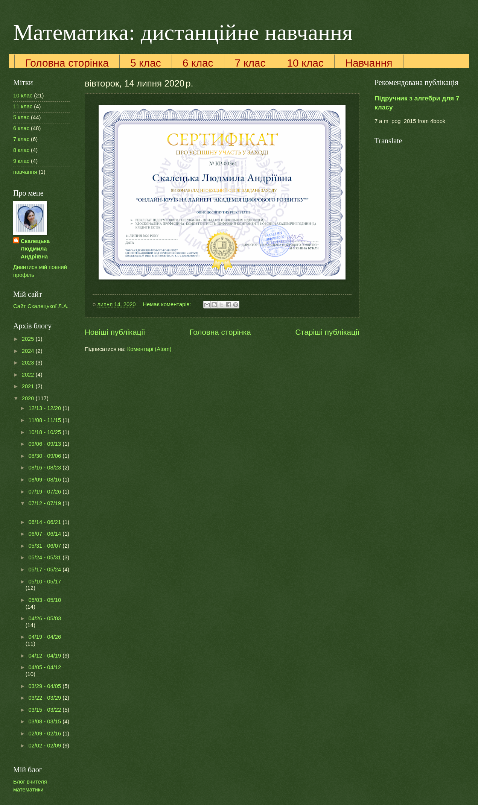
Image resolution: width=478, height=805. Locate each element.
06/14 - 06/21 (45, 522)
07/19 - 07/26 (45, 492)
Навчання (369, 63)
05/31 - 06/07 (45, 546)
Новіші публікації (115, 332)
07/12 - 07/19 (45, 503)
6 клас (198, 63)
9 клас (21, 161)
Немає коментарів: (167, 304)
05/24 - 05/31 (45, 557)
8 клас (21, 150)
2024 (29, 351)
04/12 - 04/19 (45, 656)
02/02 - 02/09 (45, 746)
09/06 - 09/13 (45, 444)
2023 (29, 363)
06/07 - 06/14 (45, 534)
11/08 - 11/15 (45, 420)
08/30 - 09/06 (45, 456)
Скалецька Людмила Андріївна (35, 249)
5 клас (145, 63)
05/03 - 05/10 (44, 600)
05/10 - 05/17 (44, 582)
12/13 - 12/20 (45, 408)
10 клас (305, 63)
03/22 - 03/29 (45, 698)
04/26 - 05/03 (44, 618)
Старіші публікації (327, 332)
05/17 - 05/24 (45, 570)
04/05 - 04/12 (44, 667)
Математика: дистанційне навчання (183, 32)
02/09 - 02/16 (45, 734)
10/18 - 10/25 (45, 432)
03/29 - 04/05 (45, 686)
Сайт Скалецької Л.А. (41, 306)
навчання (25, 172)
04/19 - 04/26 (44, 637)
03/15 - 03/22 (45, 710)
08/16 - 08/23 (45, 468)
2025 (29, 339)
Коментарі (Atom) (149, 349)
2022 (29, 375)
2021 (29, 386)
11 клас (22, 106)
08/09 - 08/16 (45, 480)
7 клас (250, 63)
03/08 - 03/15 (45, 721)
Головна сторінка (67, 63)
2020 (29, 398)
